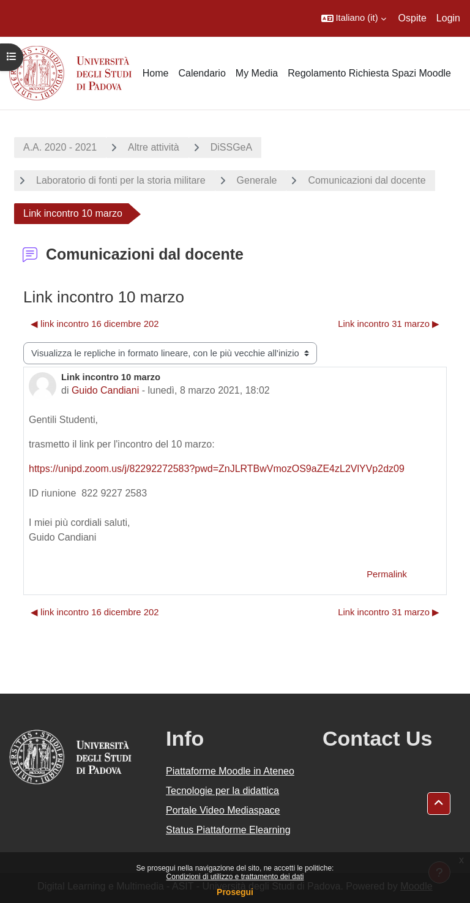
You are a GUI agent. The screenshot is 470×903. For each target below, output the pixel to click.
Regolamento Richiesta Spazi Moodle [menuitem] (369, 73)
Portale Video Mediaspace (223, 810)
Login (448, 18)
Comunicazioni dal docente (366, 180)
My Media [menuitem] (257, 73)
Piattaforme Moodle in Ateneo (230, 771)
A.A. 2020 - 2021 (60, 147)
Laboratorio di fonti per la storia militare (121, 180)
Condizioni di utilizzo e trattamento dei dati (235, 876)
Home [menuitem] (156, 73)
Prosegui (235, 892)
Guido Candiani (105, 390)
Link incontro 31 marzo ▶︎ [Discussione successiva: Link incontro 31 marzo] (388, 324)
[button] (354, 18)
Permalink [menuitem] (387, 574)
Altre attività (153, 147)
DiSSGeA (231, 147)
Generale (257, 180)
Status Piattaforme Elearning (228, 830)
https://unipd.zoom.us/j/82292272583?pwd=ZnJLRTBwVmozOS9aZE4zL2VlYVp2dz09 (217, 468)
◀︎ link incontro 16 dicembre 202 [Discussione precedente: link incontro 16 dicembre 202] (95, 324)
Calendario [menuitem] (201, 73)
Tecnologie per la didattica (222, 790)
